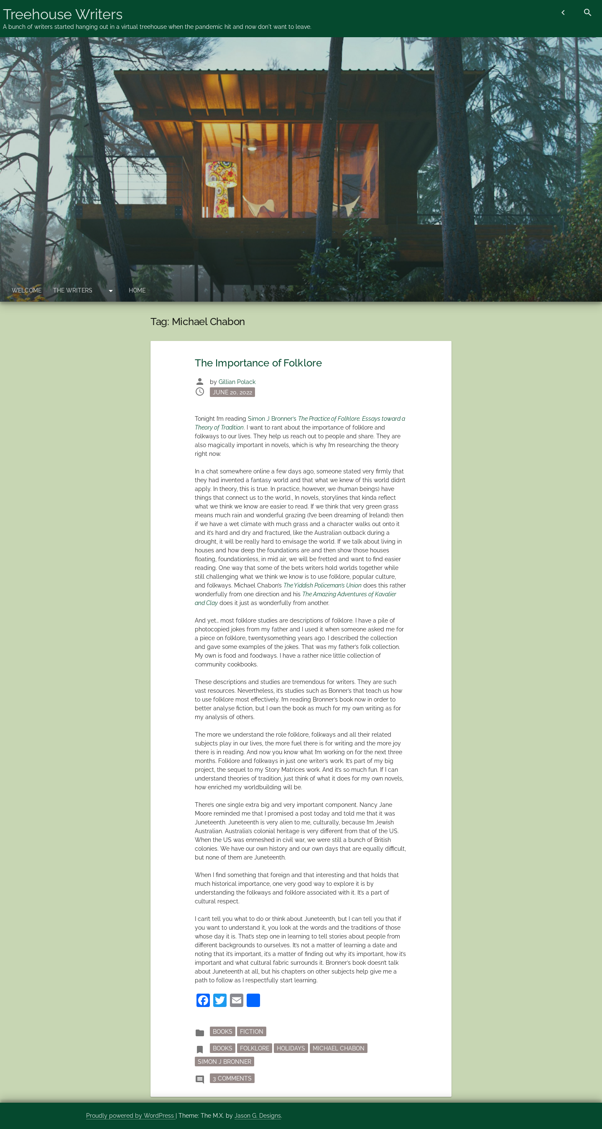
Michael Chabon (339, 1048)
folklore (254, 1048)
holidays (291, 1048)
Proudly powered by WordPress (131, 1115)
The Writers (72, 290)
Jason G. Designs (258, 1115)
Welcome (26, 290)
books (222, 1048)
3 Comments (234, 1077)
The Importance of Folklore (258, 363)
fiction (251, 1031)
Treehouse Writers (62, 14)
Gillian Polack (237, 382)
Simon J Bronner (224, 1061)
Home (137, 290)
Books (222, 1031)
